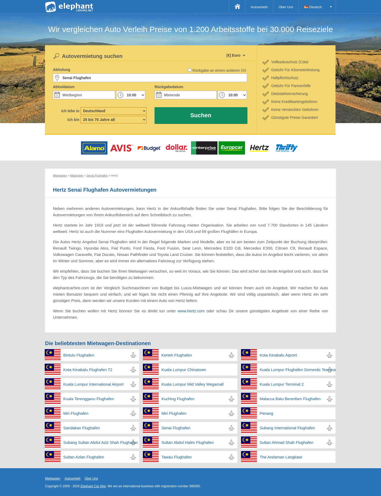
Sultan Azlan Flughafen (83, 457)
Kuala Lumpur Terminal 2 (281, 384)
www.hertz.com (192, 311)
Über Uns (286, 7)
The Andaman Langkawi (281, 457)
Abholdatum (64, 87)
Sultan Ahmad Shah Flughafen (286, 442)
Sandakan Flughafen (81, 428)
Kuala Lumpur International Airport (93, 384)
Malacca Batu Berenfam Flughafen (290, 398)
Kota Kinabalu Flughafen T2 (87, 369)
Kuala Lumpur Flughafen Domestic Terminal (297, 369)
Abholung (61, 69)
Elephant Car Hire (93, 486)
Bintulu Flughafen (78, 355)
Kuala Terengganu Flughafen (88, 398)
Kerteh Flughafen (176, 355)
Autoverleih (259, 7)
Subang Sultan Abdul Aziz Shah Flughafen (100, 442)
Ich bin (73, 120)
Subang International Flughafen (287, 428)
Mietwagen (52, 478)
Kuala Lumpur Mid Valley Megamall (192, 384)
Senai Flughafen (175, 428)
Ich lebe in (70, 111)
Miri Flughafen (75, 413)
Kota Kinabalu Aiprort (278, 355)
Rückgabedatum (169, 87)
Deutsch (313, 7)
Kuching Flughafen (177, 398)
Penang (266, 413)
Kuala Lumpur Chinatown (183, 369)
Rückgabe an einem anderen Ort (219, 70)
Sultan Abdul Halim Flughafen (187, 442)
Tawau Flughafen (176, 457)
